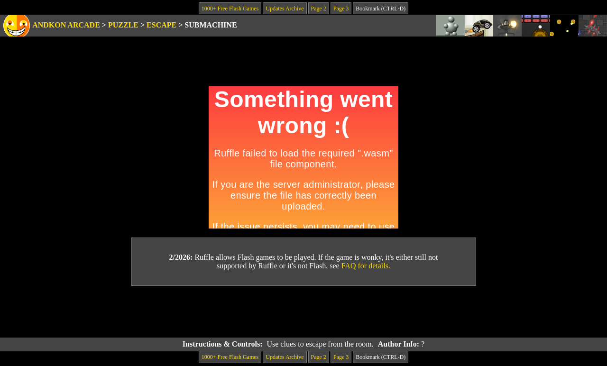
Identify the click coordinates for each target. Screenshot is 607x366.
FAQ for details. (365, 266)
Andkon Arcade (66, 25)
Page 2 (318, 8)
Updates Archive (285, 8)
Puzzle (123, 25)
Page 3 (341, 8)
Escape (161, 25)
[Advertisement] (303, 312)
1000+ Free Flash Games (230, 8)
